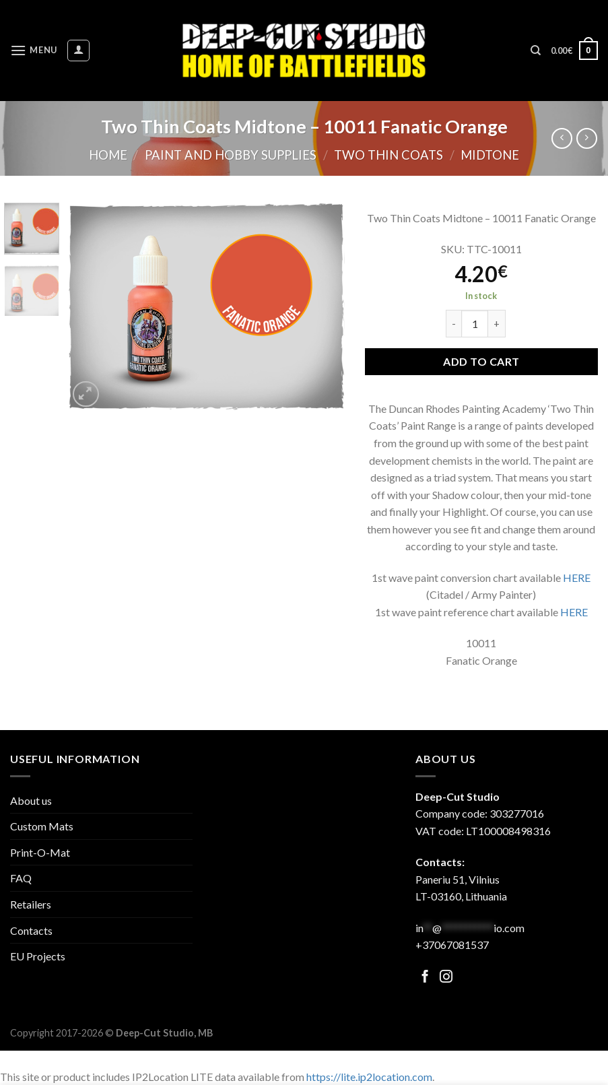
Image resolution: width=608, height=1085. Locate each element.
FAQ (21, 878)
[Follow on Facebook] (425, 978)
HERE (576, 577)
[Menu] (33, 50)
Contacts (31, 930)
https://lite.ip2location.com (369, 1076)
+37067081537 (452, 944)
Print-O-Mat (40, 852)
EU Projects (37, 956)
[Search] (536, 50)
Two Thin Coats (388, 154)
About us (31, 800)
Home (108, 154)
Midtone (490, 154)
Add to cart (481, 361)
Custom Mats (41, 826)
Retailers (30, 904)
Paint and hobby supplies (230, 154)
